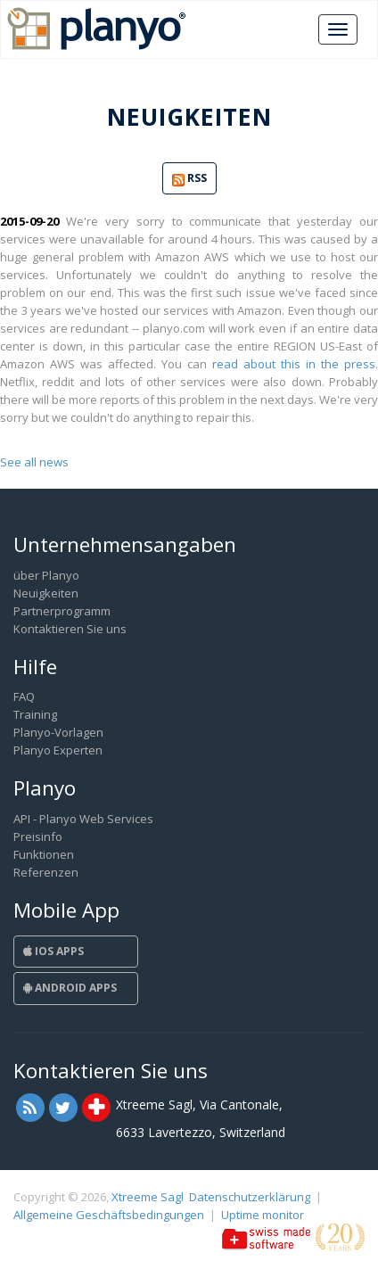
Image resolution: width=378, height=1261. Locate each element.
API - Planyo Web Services (83, 819)
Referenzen (45, 872)
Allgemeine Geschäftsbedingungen (108, 1215)
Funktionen (43, 854)
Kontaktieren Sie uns (70, 629)
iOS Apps (53, 951)
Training (35, 714)
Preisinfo (37, 836)
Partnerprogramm (62, 611)
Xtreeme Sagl (147, 1197)
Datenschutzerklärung (249, 1197)
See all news (34, 462)
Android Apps (70, 987)
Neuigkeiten (45, 593)
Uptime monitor (262, 1215)
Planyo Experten (58, 750)
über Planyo (46, 575)
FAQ (24, 696)
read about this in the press (293, 364)
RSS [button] (189, 178)
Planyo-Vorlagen (58, 732)
